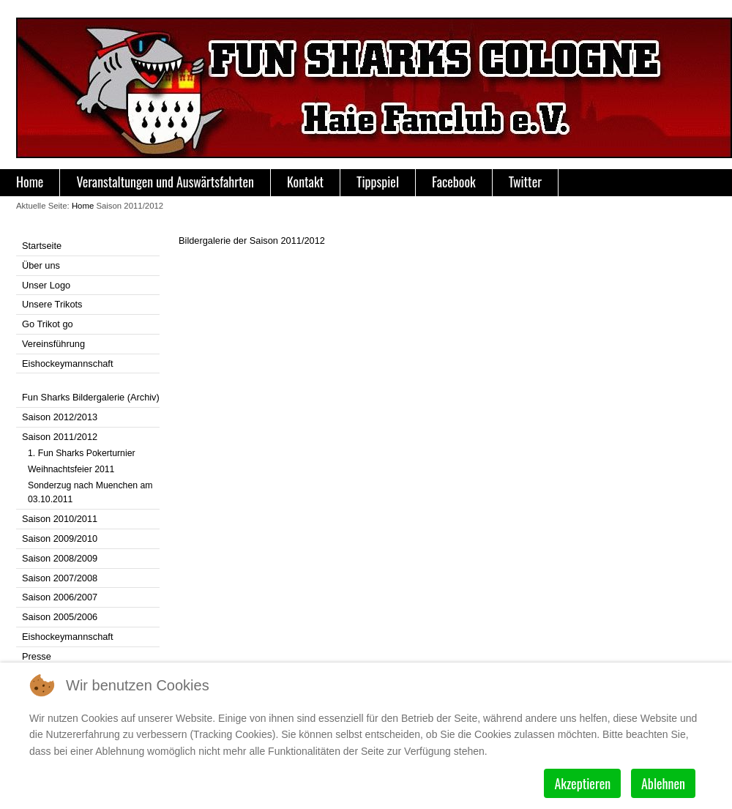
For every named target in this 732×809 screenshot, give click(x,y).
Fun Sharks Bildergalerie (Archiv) (91, 397)
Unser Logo (46, 285)
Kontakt (305, 181)
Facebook (454, 181)
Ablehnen (663, 783)
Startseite (41, 245)
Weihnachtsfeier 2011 (71, 469)
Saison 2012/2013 (59, 416)
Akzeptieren (582, 783)
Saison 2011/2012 (59, 436)
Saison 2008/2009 (59, 558)
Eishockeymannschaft (67, 363)
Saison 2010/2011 (59, 518)
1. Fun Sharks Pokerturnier (81, 453)
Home (29, 181)
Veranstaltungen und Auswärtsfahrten (165, 181)
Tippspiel (377, 181)
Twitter (525, 181)
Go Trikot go (47, 323)
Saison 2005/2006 (59, 616)
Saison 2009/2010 (59, 538)
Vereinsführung (53, 343)
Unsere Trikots (52, 304)
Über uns (41, 265)
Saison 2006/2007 (59, 597)
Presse (36, 656)
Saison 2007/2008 (59, 578)
